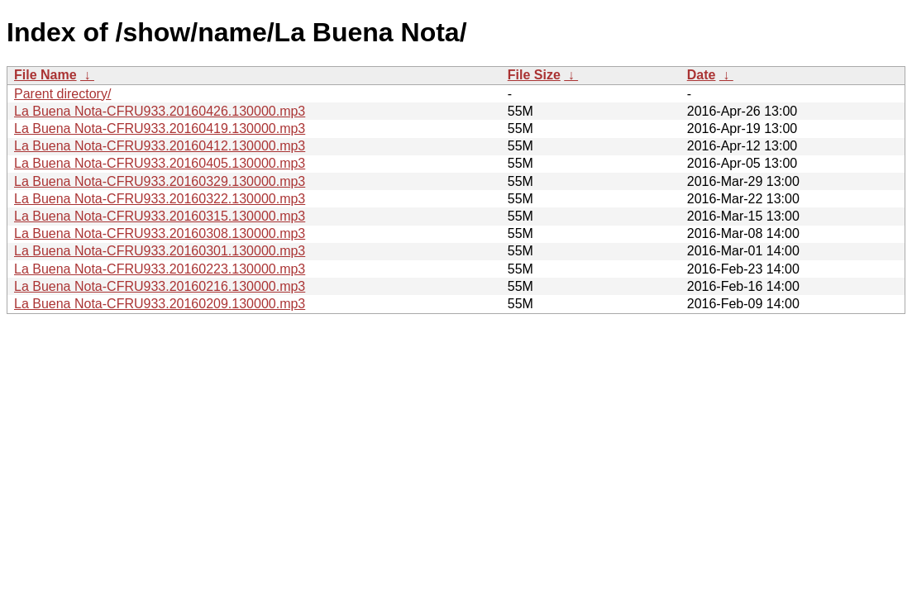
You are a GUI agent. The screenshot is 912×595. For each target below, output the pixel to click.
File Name (45, 75)
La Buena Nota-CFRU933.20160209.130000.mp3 (159, 304)
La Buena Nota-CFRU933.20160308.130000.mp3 (159, 233)
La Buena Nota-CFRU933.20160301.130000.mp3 (159, 251)
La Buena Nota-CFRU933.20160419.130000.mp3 (159, 128)
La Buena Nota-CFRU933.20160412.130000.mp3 (159, 146)
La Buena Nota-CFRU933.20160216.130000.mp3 (159, 286)
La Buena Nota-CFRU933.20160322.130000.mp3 (159, 199)
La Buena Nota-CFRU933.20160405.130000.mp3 (159, 163)
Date (701, 75)
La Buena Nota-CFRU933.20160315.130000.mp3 (159, 216)
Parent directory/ (62, 94)
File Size (534, 75)
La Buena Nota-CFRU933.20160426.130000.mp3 (159, 111)
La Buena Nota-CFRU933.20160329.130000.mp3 (159, 181)
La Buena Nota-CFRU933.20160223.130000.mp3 (159, 269)
